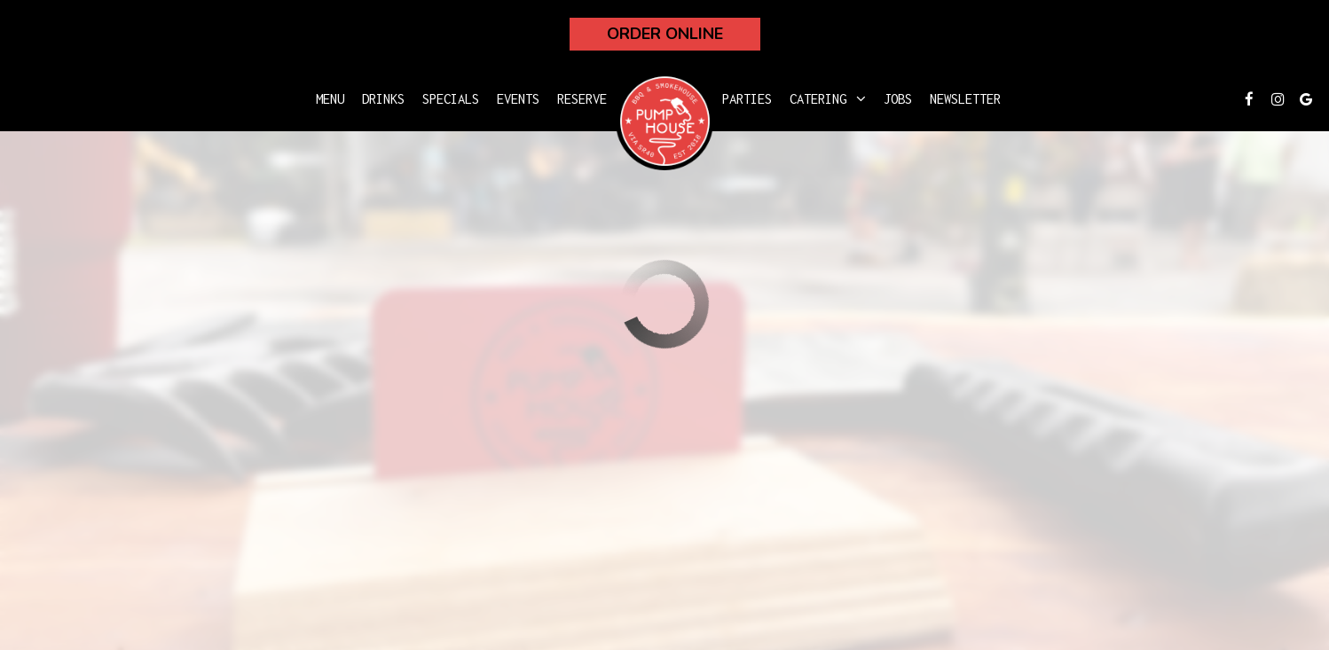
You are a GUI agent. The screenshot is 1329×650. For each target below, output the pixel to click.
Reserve (582, 98)
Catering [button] (828, 98)
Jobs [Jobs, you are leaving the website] (898, 98)
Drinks (383, 98)
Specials (450, 98)
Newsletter (965, 98)
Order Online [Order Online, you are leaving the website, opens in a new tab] (665, 33)
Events (518, 98)
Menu (330, 98)
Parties (747, 98)
